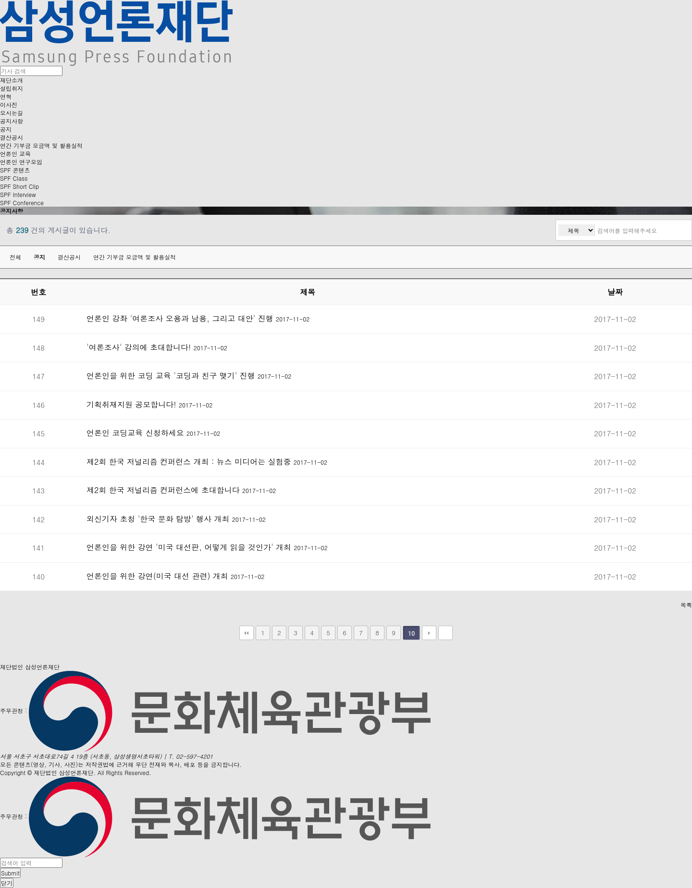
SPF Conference (22, 202)
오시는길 (11, 113)
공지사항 (11, 121)
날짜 (615, 291)
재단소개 (11, 80)
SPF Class (13, 178)
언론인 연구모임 (21, 162)
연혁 (6, 96)
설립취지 (11, 88)
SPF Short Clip (19, 186)
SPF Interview (18, 194)
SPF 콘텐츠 (15, 170)
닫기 (6, 883)
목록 (686, 605)
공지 (6, 129)
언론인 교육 (15, 153)
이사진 (8, 104)
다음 (429, 633)
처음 (246, 633)
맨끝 (445, 633)
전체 (15, 257)
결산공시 (11, 137)
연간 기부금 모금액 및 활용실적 (41, 145)
